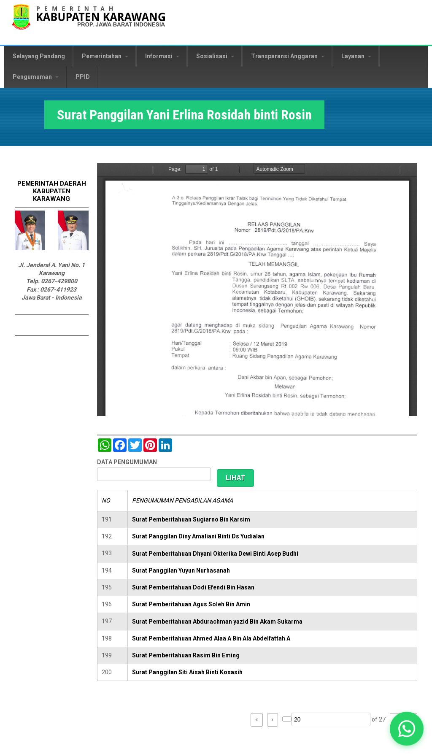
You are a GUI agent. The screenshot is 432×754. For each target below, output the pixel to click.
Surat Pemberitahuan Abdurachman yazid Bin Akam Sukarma (217, 621)
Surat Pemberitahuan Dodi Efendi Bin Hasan (193, 587)
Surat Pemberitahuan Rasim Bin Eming (186, 655)
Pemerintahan (105, 56)
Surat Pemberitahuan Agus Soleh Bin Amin (191, 604)
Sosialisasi (215, 56)
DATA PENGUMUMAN (127, 462)
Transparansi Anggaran (287, 56)
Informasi (162, 56)
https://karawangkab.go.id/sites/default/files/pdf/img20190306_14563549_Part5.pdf (257, 289)
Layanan (356, 56)
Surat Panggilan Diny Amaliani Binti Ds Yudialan (198, 536)
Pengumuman (36, 76)
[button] (406, 728)
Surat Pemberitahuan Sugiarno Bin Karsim (191, 519)
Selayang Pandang (39, 56)
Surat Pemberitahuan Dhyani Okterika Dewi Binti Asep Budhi (215, 553)
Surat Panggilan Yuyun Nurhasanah (181, 570)
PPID (83, 76)
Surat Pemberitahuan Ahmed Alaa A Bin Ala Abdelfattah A (211, 638)
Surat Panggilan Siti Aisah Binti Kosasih (187, 672)
